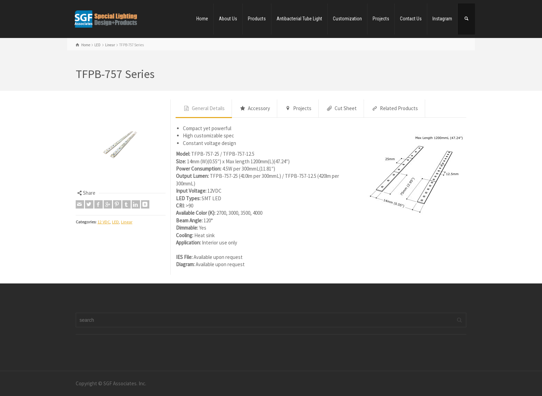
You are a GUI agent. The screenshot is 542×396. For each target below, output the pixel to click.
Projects (381, 18)
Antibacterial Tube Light (299, 18)
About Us (228, 18)
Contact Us (411, 18)
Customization (347, 18)
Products (257, 18)
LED (115, 221)
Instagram (442, 18)
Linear (126, 221)
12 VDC (103, 221)
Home (202, 18)
